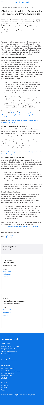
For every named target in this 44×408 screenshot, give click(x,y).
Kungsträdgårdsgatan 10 (10, 348)
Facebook (4, 385)
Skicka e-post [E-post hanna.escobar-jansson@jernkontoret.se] (7, 312)
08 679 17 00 (5, 353)
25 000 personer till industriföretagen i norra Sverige (19, 226)
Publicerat (9, 7)
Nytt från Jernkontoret (21, 7)
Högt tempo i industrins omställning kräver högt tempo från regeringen (21, 152)
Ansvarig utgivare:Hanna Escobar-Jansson (9, 358)
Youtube (4, 390)
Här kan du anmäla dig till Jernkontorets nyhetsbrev (19, 394)
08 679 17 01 (7, 271)
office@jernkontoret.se (9, 351)
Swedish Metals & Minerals (10, 370)
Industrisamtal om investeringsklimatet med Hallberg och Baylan (19, 121)
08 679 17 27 (7, 309)
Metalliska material (7, 368)
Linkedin (4, 387)
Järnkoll (4, 378)
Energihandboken (7, 373)
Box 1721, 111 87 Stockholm (10, 346)
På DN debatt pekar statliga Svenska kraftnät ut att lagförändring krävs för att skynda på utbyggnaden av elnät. (21, 114)
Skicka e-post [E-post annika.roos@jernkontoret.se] (7, 274)
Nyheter (31, 7)
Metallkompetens (7, 375)
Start (3, 7)
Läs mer (7, 277)
